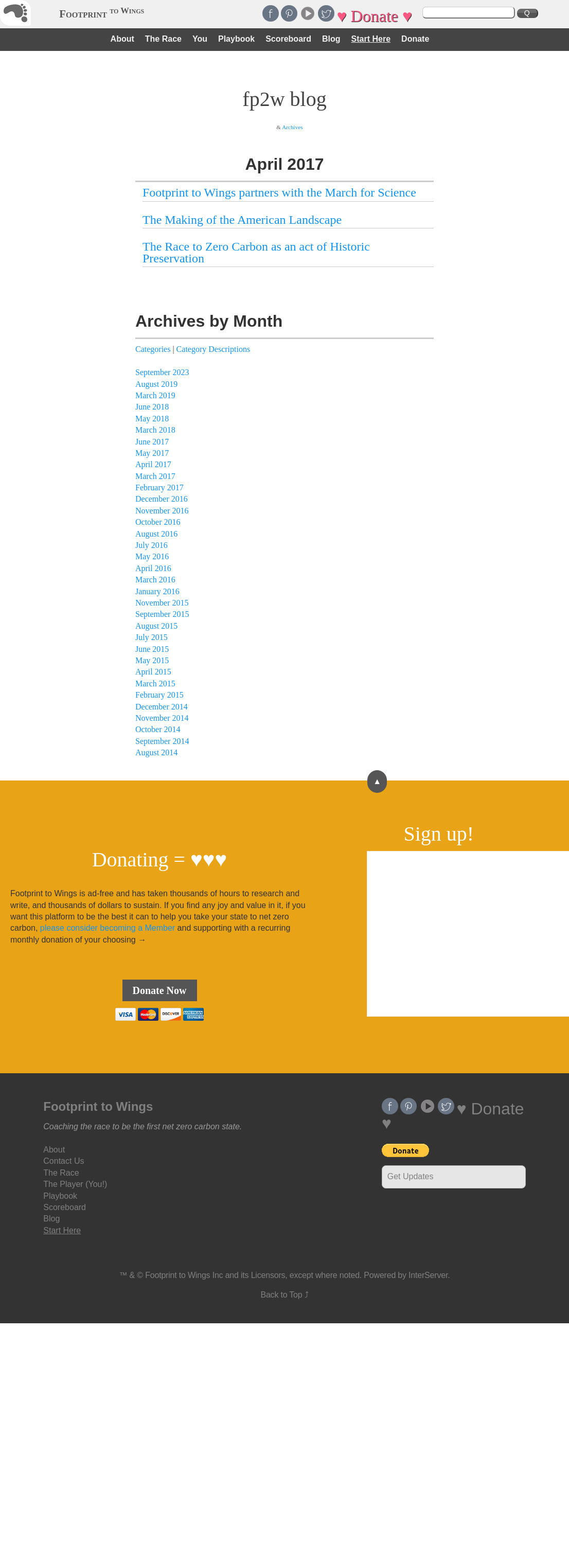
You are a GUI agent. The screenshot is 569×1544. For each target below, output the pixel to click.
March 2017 (155, 476)
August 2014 (156, 752)
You (199, 38)
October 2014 (158, 729)
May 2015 (152, 660)
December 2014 (161, 706)
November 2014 (162, 718)
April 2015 (153, 671)
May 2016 (152, 556)
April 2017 (153, 464)
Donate (415, 38)
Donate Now (160, 990)
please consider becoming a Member (107, 928)
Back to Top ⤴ (284, 1294)
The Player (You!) (75, 1184)
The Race (163, 38)
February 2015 (159, 694)
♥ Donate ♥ (374, 16)
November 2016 (162, 510)
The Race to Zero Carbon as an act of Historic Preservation (256, 252)
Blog (331, 38)
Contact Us (63, 1161)
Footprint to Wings (98, 1106)
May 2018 (152, 418)
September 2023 (162, 372)
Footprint (101, 14)
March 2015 (155, 683)
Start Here (370, 38)
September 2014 (162, 741)
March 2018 (155, 429)
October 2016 (158, 522)
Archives (292, 127)
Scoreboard (288, 38)
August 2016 (156, 533)
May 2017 (152, 453)
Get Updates (410, 1176)
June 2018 (152, 406)
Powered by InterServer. (407, 1275)
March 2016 (155, 579)
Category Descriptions (213, 349)
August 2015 (156, 626)
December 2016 (161, 498)
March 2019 (155, 395)
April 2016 (153, 568)
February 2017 (159, 487)
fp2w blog (284, 99)
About (122, 38)
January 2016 (157, 591)
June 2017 (152, 441)
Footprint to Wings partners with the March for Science (279, 192)
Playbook (236, 38)
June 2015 (152, 649)
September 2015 (162, 614)
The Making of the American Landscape (242, 219)
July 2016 (151, 545)
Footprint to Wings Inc (184, 1275)
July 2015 (151, 637)
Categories (152, 349)
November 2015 (162, 602)
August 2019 (156, 384)
